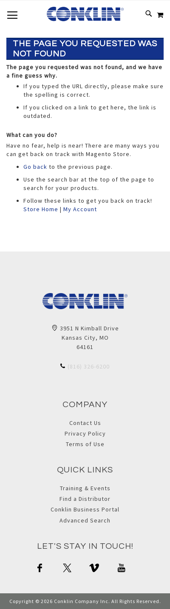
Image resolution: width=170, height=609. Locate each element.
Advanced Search (85, 520)
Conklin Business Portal (85, 509)
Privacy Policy (85, 433)
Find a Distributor (85, 499)
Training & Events (85, 488)
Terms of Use (85, 444)
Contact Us (85, 423)
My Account (80, 209)
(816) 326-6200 (89, 366)
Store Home (40, 209)
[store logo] (85, 14)
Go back (35, 166)
